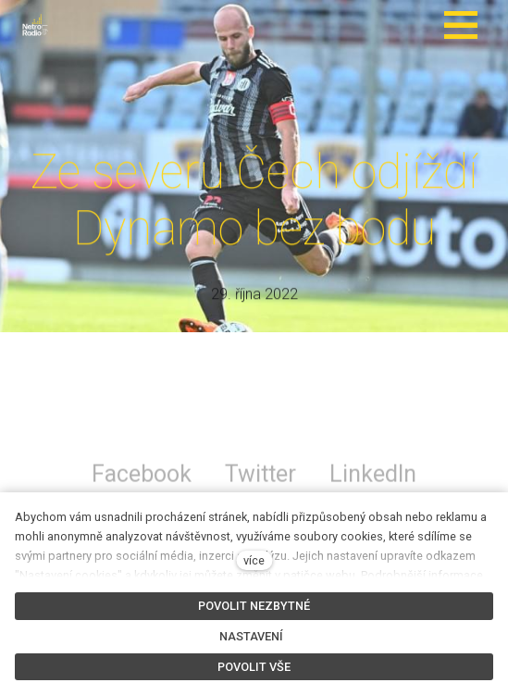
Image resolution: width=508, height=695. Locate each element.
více (254, 560)
